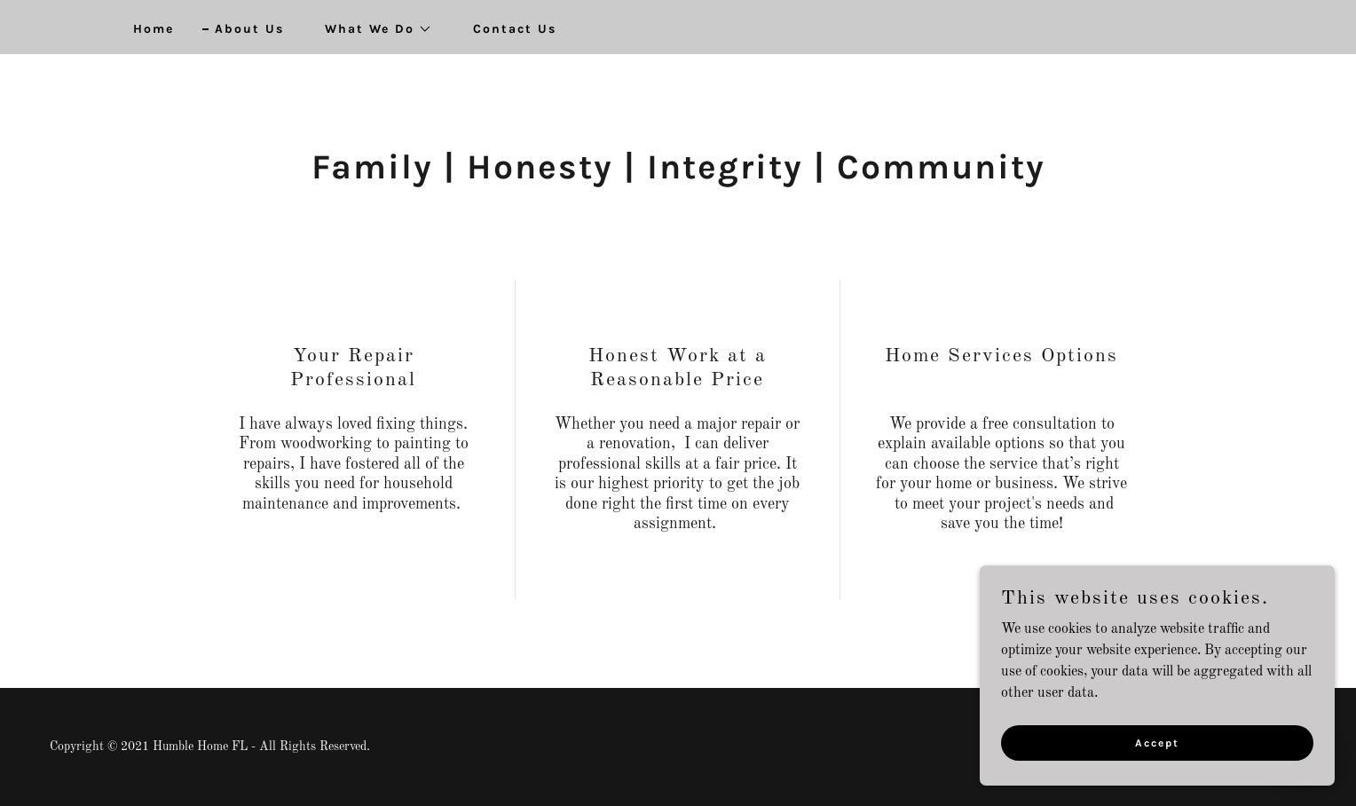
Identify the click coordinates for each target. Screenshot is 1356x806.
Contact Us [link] (514, 28)
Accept (1157, 754)
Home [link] (153, 28)
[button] (372, 29)
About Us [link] (249, 28)
